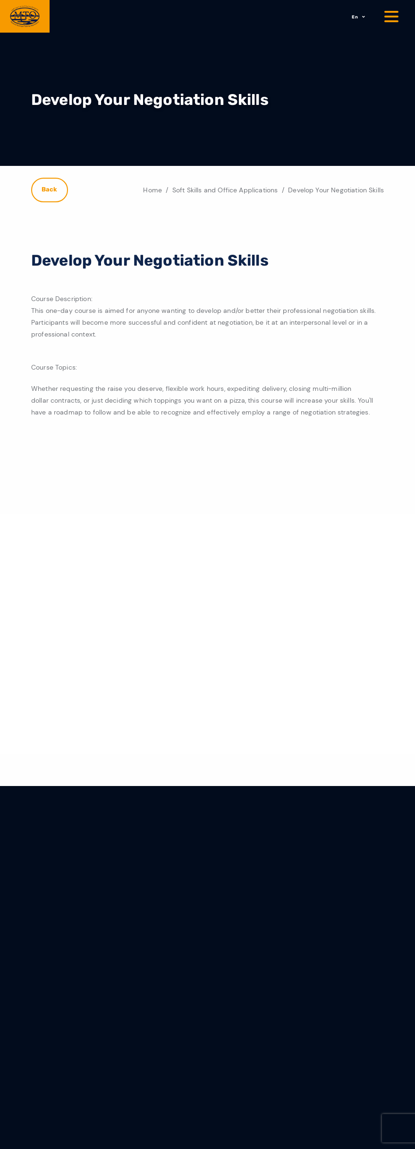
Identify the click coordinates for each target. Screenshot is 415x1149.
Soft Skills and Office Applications (225, 190)
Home (152, 190)
